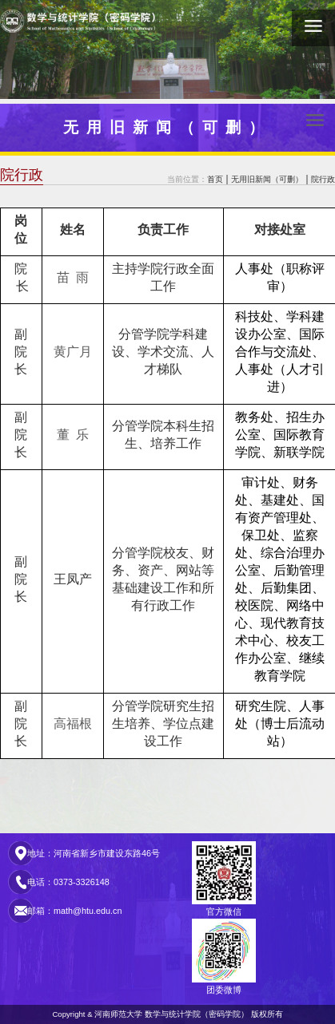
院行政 (323, 179)
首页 (215, 179)
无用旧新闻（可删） (267, 179)
